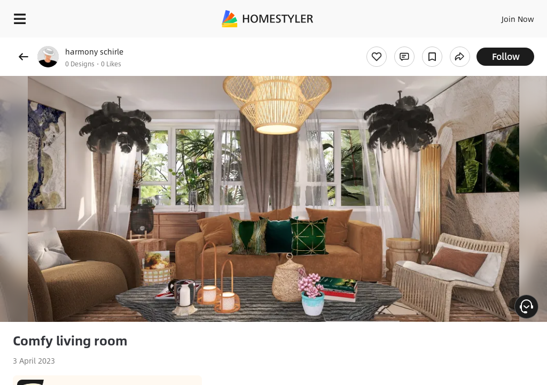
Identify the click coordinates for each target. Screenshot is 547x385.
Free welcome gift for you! (410, 42)
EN (504, 16)
